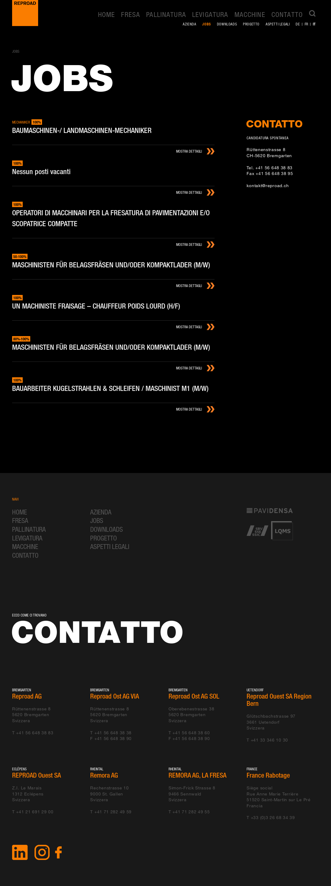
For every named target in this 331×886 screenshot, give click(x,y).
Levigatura (210, 14)
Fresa (130, 14)
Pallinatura (166, 14)
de (298, 24)
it (314, 23)
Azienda (189, 24)
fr (306, 24)
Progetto (251, 24)
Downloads (227, 24)
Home (106, 14)
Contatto (287, 14)
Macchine (249, 14)
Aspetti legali (278, 24)
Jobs (206, 23)
